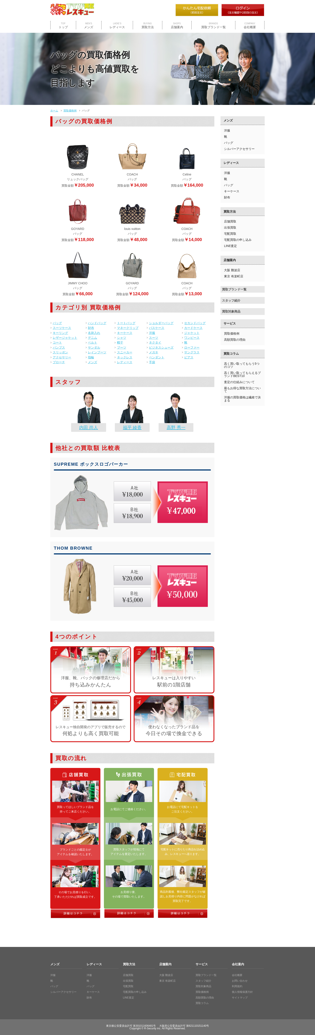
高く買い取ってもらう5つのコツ (241, 365)
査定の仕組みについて (239, 382)
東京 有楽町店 (233, 276)
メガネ (153, 352)
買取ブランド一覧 (213, 25)
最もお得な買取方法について (242, 389)
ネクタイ (155, 342)
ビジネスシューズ (161, 347)
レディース (117, 25)
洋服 (152, 333)
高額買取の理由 (234, 339)
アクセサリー (62, 357)
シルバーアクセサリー (239, 149)
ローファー (192, 347)
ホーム (54, 110)
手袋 (152, 362)
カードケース (193, 328)
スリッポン (60, 352)
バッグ (57, 323)
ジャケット (192, 333)
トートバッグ (126, 323)
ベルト (92, 342)
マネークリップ (127, 328)
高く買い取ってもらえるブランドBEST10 (242, 374)
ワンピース (192, 337)
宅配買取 (230, 233)
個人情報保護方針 (242, 991)
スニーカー (124, 352)
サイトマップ (240, 997)
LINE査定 (230, 246)
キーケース (124, 333)
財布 (91, 328)
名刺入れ (94, 333)
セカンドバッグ (195, 323)
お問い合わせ (240, 980)
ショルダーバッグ (161, 323)
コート (57, 342)
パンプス (59, 347)
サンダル (94, 347)
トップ (63, 25)
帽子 (120, 342)
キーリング (60, 333)
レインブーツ (97, 352)
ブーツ (121, 347)
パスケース (156, 328)
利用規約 (237, 986)
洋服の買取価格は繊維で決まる (242, 399)
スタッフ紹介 (231, 300)
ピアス (188, 357)
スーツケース (62, 328)
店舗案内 (177, 25)
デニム (92, 337)
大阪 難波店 (232, 270)
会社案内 (238, 964)
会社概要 (250, 25)
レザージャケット (65, 337)
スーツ (153, 337)
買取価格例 (70, 110)
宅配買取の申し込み (238, 239)
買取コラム (231, 353)
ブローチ (59, 362)
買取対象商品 (231, 311)
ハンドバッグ (97, 323)
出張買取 (230, 227)
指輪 (91, 357)
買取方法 (148, 25)
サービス (230, 323)
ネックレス (124, 357)
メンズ (88, 25)
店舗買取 (230, 221)
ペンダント (156, 357)
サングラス (192, 352)
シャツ (121, 337)
